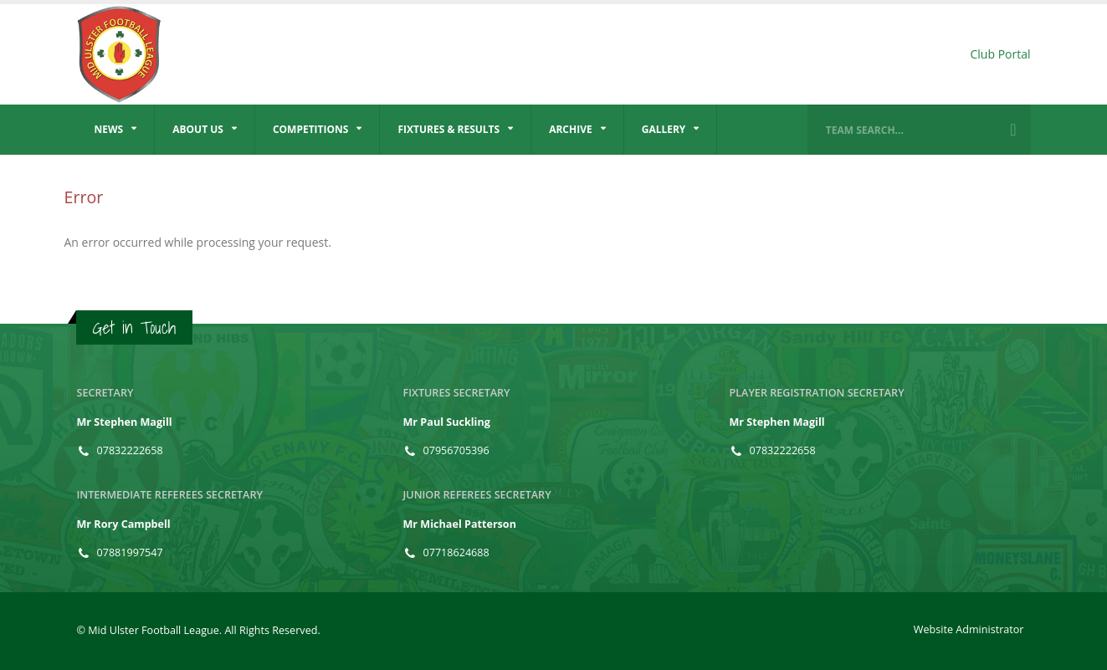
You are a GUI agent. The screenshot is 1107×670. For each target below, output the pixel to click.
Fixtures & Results (448, 129)
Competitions (311, 129)
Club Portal (1000, 54)
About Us (197, 129)
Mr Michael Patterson (459, 524)
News (109, 129)
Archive (570, 129)
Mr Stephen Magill (124, 422)
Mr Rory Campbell (124, 524)
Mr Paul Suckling (446, 422)
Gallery (664, 129)
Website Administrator (969, 629)
